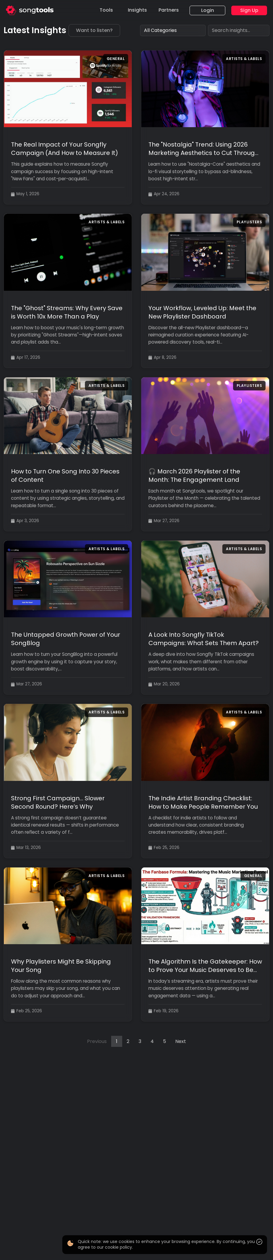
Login (207, 10)
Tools (106, 10)
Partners (169, 10)
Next (180, 1041)
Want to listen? (94, 30)
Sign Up (249, 10)
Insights (137, 10)
